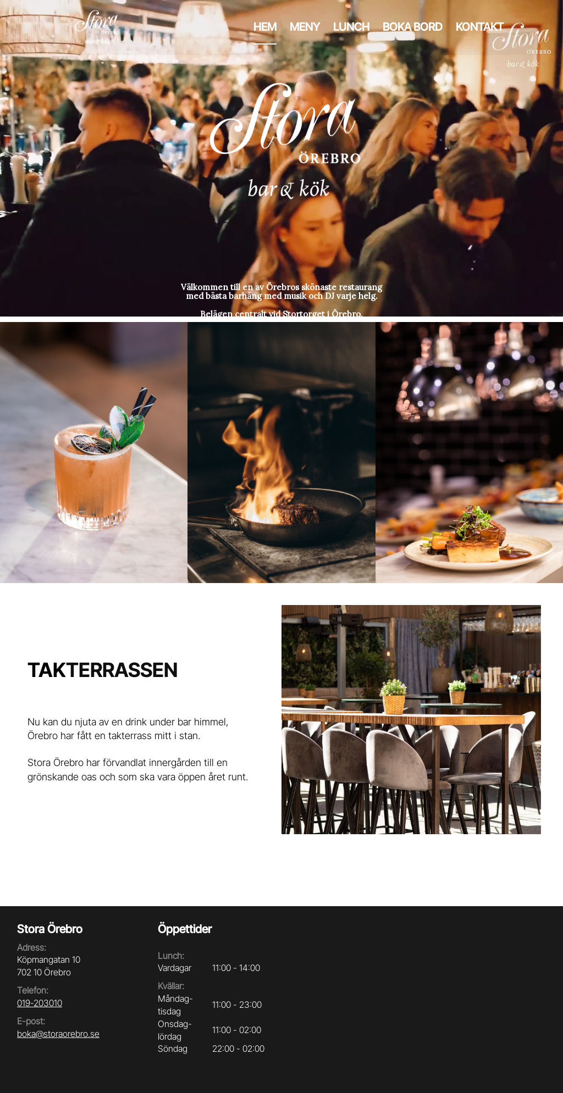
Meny (305, 27)
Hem (265, 27)
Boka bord (413, 27)
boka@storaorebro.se (58, 1033)
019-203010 (39, 1002)
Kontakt (480, 27)
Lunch (351, 27)
